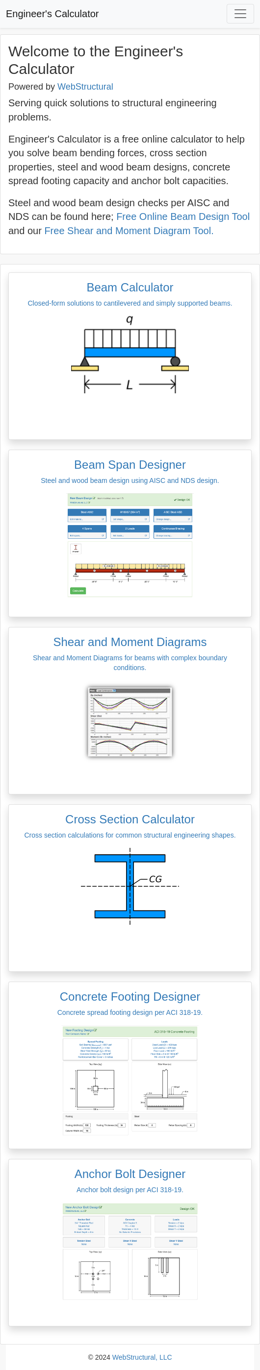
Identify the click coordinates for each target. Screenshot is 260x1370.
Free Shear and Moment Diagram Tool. (128, 230)
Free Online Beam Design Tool (183, 216)
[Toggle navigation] (240, 14)
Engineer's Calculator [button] (52, 13)
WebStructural (85, 87)
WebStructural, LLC (142, 1357)
